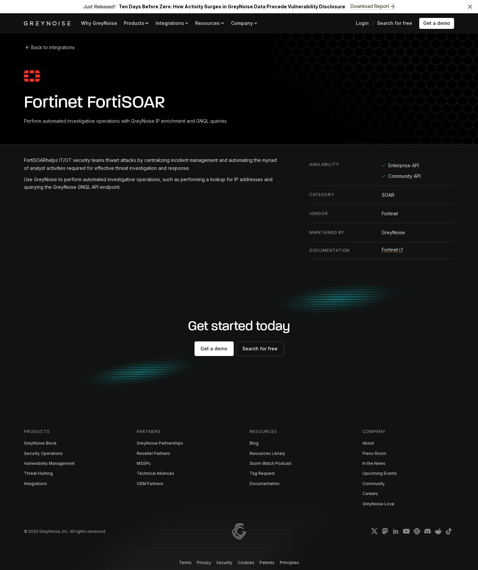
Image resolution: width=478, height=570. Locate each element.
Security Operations (43, 453)
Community (373, 483)
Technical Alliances (155, 473)
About (368, 443)
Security (224, 562)
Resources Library (267, 453)
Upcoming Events (379, 473)
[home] (47, 23)
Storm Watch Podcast (270, 463)
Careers (370, 493)
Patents (267, 562)
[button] (136, 23)
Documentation (264, 483)
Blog (254, 443)
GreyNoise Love (378, 503)
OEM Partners (150, 483)
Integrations (35, 483)
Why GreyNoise (99, 23)
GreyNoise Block (40, 443)
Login (362, 23)
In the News (373, 463)
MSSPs (144, 463)
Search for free (394, 23)
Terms (185, 562)
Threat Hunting (38, 473)
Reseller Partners (153, 453)
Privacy (204, 562)
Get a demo (436, 23)
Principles (289, 562)
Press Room (374, 453)
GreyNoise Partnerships (160, 443)
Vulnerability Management (49, 463)
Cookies (246, 562)
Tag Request (262, 473)
